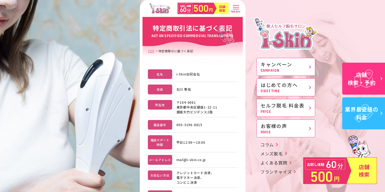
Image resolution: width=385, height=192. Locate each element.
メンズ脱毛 (271, 153)
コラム (267, 144)
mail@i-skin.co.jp (191, 159)
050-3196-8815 (189, 124)
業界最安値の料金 (363, 113)
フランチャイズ (276, 172)
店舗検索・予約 (365, 78)
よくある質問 (273, 162)
